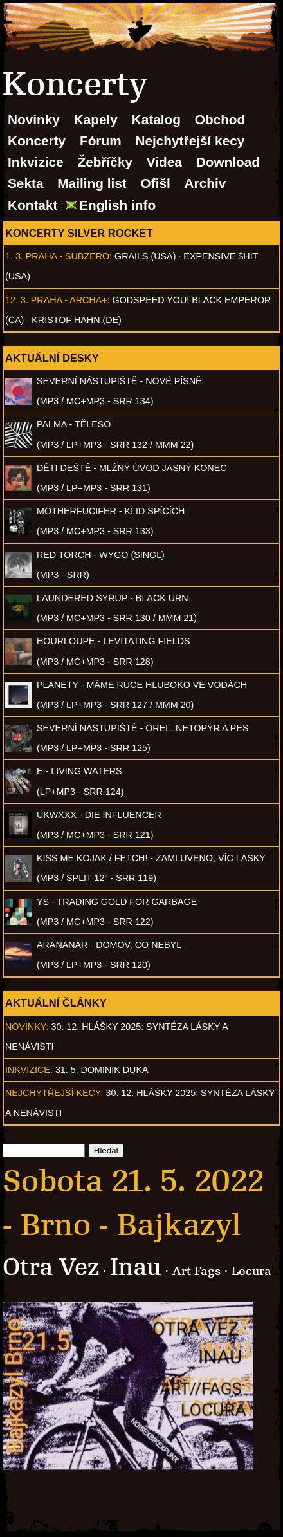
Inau (135, 1267)
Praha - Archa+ (69, 300)
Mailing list (91, 183)
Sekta (26, 183)
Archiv (205, 183)
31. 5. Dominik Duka (102, 1070)
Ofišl (155, 183)
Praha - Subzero (67, 256)
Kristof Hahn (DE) (77, 320)
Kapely (96, 119)
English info (117, 205)
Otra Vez (51, 1267)
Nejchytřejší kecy (189, 140)
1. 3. (14, 256)
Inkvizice (36, 161)
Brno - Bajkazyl (131, 1224)
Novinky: (27, 1026)
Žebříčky (104, 161)
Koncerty (37, 140)
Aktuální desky (52, 358)
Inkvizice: (29, 1070)
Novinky (34, 119)
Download (228, 161)
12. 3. (16, 300)
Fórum (101, 140)
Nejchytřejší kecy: (54, 1093)
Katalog (156, 119)
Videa (164, 161)
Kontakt (32, 205)
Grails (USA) (145, 256)
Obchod (220, 119)
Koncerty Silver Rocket (79, 233)
